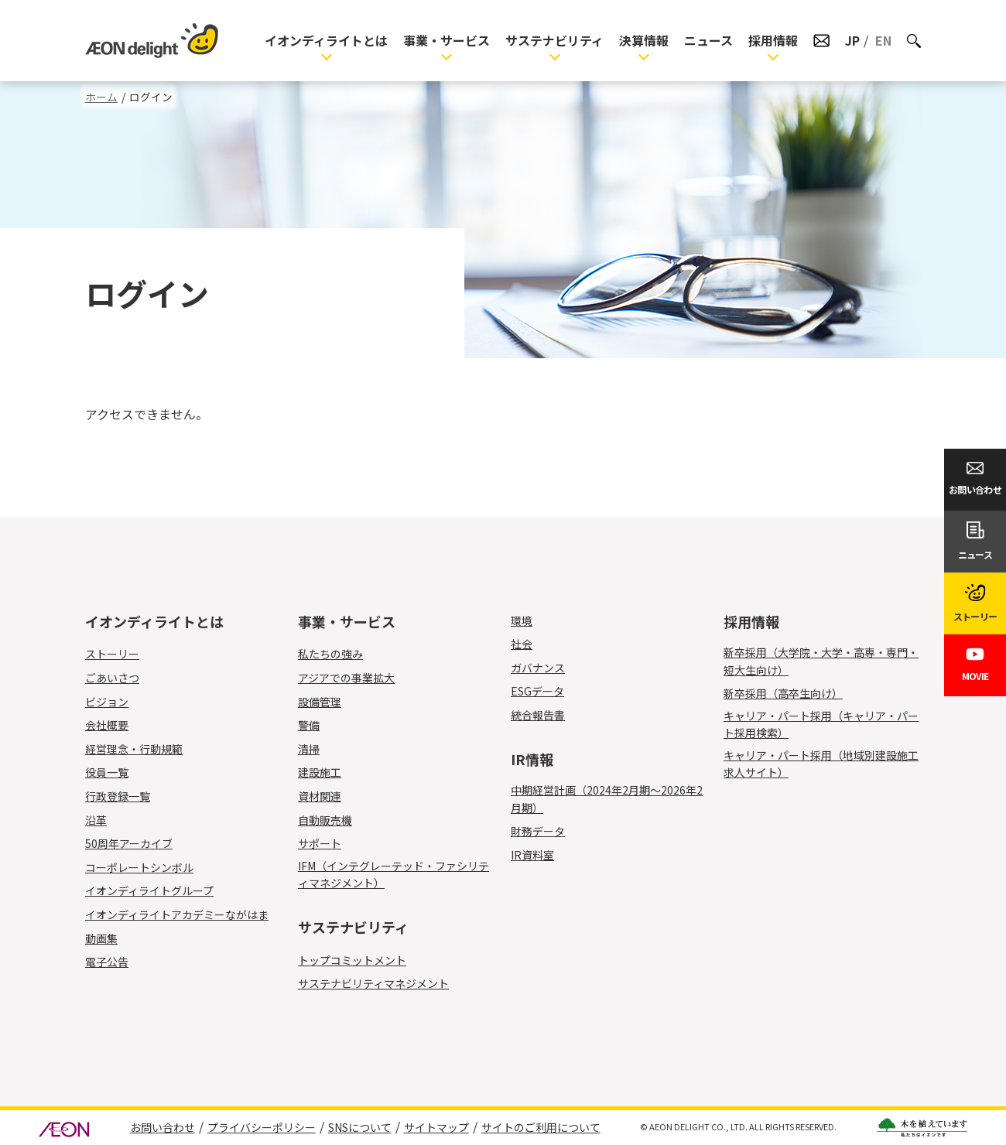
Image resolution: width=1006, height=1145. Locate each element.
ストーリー (112, 653)
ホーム (101, 96)
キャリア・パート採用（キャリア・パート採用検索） (821, 724)
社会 (521, 643)
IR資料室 (532, 855)
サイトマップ (436, 1127)
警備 (317, 725)
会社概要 (106, 725)
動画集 (101, 938)
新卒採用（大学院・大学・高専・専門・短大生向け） (821, 660)
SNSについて (360, 1127)
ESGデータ (537, 691)
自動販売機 (334, 820)
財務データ (538, 831)
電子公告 (106, 961)
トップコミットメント (352, 960)
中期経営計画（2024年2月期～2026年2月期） (607, 798)
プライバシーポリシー (261, 1127)
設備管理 (328, 701)
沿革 (96, 820)
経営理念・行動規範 (134, 749)
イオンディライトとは (326, 40)
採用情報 (773, 40)
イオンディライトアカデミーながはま (177, 914)
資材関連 (328, 796)
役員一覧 (106, 772)
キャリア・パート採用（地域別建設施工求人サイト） (821, 763)
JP (852, 40)
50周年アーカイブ (129, 843)
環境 (521, 620)
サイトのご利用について (541, 1127)
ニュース (708, 40)
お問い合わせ (162, 1127)
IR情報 (532, 759)
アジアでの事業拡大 (346, 677)
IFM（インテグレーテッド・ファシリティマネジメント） (393, 874)
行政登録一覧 (117, 796)
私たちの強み (330, 653)
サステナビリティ (554, 40)
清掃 (317, 749)
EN (883, 40)
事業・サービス (446, 40)
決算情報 (644, 40)
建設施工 (328, 772)
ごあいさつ (112, 677)
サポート (328, 843)
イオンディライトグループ (149, 890)
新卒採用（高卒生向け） (783, 693)
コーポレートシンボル (139, 867)
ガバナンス (538, 667)
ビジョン (106, 701)
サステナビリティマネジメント (373, 983)
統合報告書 (538, 715)
